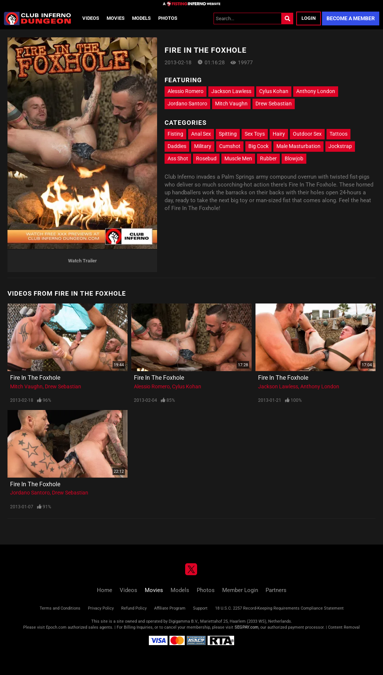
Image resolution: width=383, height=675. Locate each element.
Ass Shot (178, 158)
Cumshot (229, 146)
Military (202, 146)
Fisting (175, 134)
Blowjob (294, 158)
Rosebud (206, 158)
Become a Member (351, 18)
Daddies (177, 146)
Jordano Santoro (187, 104)
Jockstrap (340, 146)
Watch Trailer (82, 260)
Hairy (279, 134)
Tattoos (338, 134)
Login (308, 18)
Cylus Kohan (273, 91)
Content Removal (344, 627)
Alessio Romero (185, 91)
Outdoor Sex (307, 134)
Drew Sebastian (273, 104)
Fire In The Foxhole (35, 377)
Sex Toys (255, 134)
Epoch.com (56, 627)
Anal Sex (201, 134)
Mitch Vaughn (231, 104)
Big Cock (258, 146)
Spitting (228, 134)
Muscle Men (238, 158)
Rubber (268, 158)
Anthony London (315, 91)
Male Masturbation (298, 146)
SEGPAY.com (246, 627)
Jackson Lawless (231, 91)
